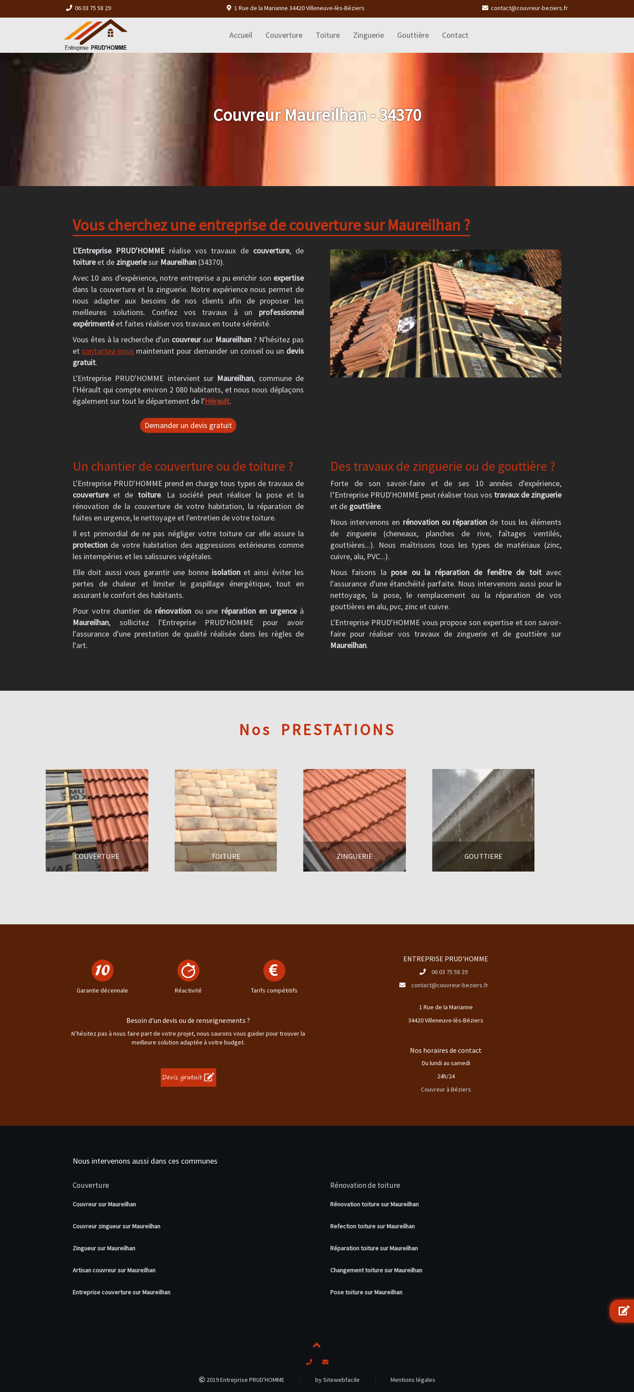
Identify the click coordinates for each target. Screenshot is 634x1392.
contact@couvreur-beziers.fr (529, 8)
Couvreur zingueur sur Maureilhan (116, 1226)
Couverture (91, 1185)
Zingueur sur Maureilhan (104, 1248)
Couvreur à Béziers (446, 1089)
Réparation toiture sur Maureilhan (374, 1248)
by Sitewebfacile (337, 1380)
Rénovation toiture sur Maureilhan (374, 1204)
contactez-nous (108, 351)
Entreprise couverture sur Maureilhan (121, 1292)
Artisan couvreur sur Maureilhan (114, 1270)
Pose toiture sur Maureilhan (366, 1292)
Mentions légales (413, 1380)
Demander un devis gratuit (188, 425)
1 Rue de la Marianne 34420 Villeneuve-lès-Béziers (299, 8)
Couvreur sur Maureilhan (104, 1204)
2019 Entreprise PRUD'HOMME (241, 1380)
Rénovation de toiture (365, 1185)
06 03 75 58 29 (93, 8)
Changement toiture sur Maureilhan (376, 1270)
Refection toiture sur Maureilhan (372, 1226)
